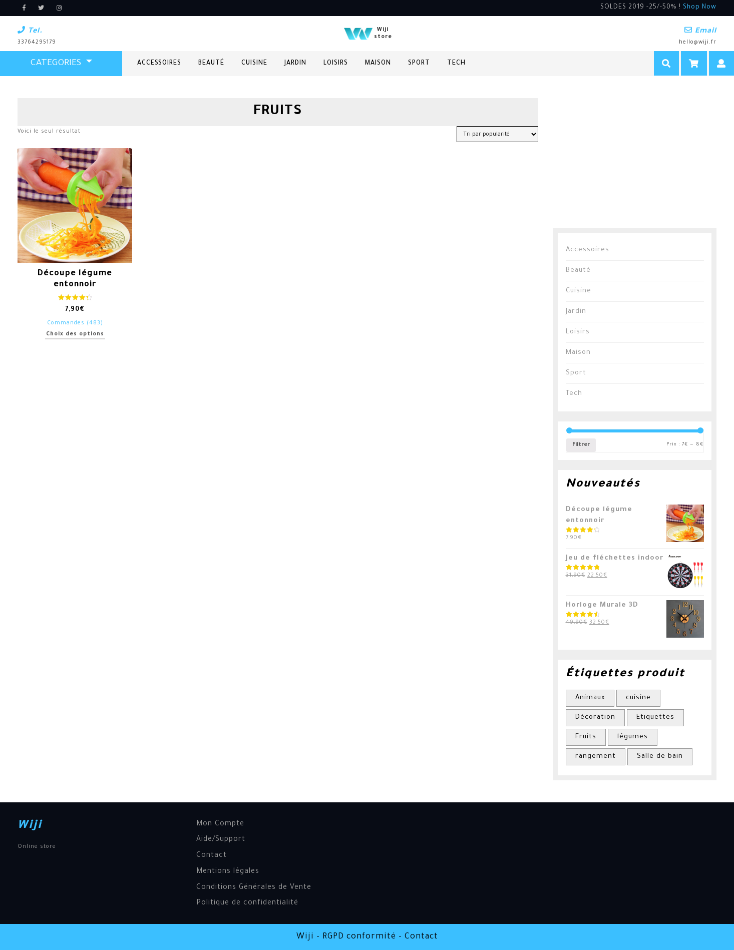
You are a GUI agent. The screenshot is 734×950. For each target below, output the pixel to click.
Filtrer (581, 445)
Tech (456, 63)
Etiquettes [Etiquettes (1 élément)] (655, 717)
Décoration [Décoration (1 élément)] (595, 717)
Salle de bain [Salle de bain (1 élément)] (660, 756)
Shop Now (699, 7)
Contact (211, 856)
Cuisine (254, 63)
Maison (378, 63)
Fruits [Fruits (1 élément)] (585, 737)
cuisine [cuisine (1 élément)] (638, 698)
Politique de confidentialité (247, 903)
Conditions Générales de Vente (253, 888)
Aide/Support (220, 840)
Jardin (295, 63)
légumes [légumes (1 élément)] (632, 737)
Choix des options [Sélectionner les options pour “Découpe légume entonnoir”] (75, 334)
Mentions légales (227, 872)
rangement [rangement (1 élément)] (595, 756)
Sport (419, 63)
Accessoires (159, 63)
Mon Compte (220, 824)
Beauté (211, 63)
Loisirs (335, 63)
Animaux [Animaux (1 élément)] (590, 698)
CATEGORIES (57, 64)
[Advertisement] (628, 160)
